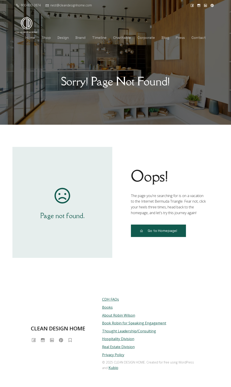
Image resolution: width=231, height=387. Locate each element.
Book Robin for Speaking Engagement (134, 323)
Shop (46, 37)
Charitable (122, 37)
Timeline (99, 37)
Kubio (113, 367)
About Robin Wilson (118, 315)
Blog (165, 37)
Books (107, 307)
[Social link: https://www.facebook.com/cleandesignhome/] (192, 5)
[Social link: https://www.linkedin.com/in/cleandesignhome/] (205, 5)
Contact (199, 37)
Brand (80, 37)
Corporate (146, 37)
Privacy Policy (113, 354)
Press (180, 37)
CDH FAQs (110, 299)
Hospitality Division (118, 338)
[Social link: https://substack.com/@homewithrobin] (71, 340)
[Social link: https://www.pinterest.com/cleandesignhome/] (212, 5)
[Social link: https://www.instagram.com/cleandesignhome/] (198, 5)
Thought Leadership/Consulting (129, 331)
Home (30, 37)
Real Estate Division (118, 346)
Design (63, 37)
